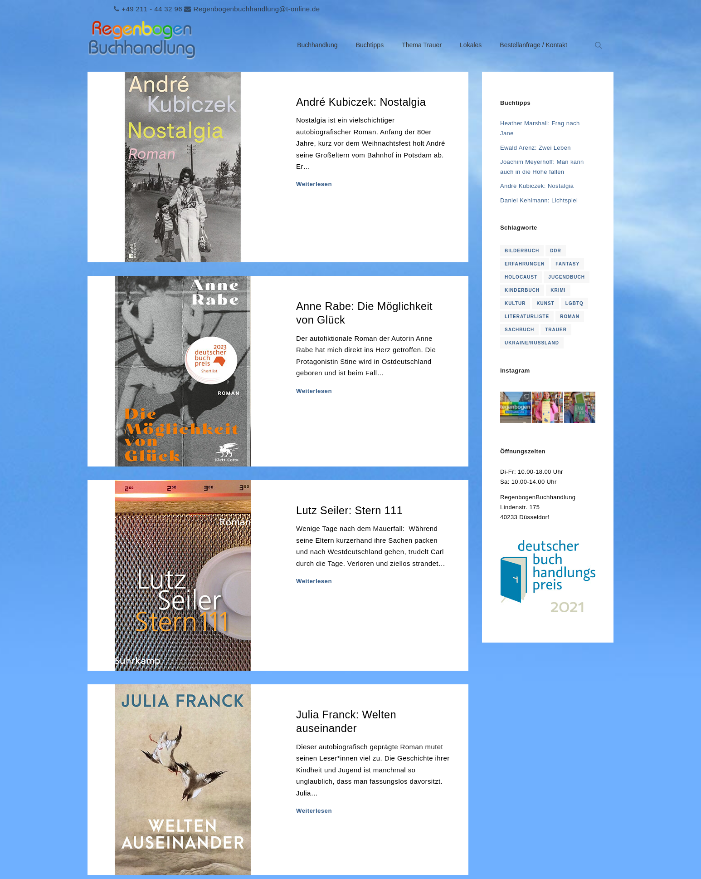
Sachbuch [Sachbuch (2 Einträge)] (519, 329)
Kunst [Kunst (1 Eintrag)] (545, 303)
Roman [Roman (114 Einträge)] (569, 316)
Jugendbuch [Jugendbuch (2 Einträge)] (566, 277)
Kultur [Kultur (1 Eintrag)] (515, 303)
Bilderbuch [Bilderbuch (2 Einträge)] (522, 250)
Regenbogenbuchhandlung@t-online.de (256, 9)
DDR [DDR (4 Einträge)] (555, 250)
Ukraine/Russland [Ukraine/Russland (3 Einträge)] (532, 342)
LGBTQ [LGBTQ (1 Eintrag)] (574, 303)
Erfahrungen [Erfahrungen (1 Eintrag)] (525, 263)
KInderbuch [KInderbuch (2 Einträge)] (522, 290)
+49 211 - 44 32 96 (152, 9)
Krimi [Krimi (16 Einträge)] (557, 290)
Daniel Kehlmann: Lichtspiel (539, 200)
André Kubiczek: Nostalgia (361, 102)
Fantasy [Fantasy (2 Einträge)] (567, 263)
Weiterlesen (314, 184)
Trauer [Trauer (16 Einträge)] (556, 329)
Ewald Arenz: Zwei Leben (535, 147)
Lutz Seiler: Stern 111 (349, 510)
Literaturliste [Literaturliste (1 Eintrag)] (527, 316)
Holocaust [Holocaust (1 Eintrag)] (521, 277)
